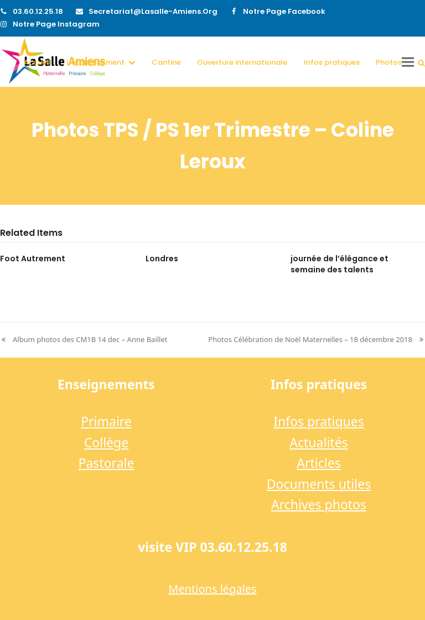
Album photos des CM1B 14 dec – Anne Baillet (84, 339)
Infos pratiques (318, 421)
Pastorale (106, 463)
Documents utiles (319, 484)
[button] (421, 62)
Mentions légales (212, 588)
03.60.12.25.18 (38, 11)
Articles (318, 463)
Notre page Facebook (284, 11)
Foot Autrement (32, 258)
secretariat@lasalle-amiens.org (153, 11)
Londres (162, 258)
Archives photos (318, 504)
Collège (106, 442)
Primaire (106, 421)
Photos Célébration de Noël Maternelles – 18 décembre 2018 (316, 339)
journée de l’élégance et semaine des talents (339, 264)
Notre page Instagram (56, 24)
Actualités (318, 442)
